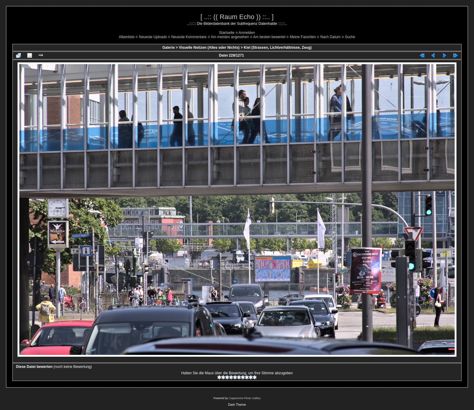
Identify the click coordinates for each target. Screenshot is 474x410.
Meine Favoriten (303, 37)
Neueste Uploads (153, 37)
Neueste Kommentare (189, 37)
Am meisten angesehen (230, 37)
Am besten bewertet (269, 37)
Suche (350, 37)
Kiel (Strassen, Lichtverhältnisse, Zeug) (278, 47)
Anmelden (247, 33)
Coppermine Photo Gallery (245, 398)
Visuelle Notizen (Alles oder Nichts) (209, 47)
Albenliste (127, 37)
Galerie (168, 47)
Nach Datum (330, 37)
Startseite (227, 33)
